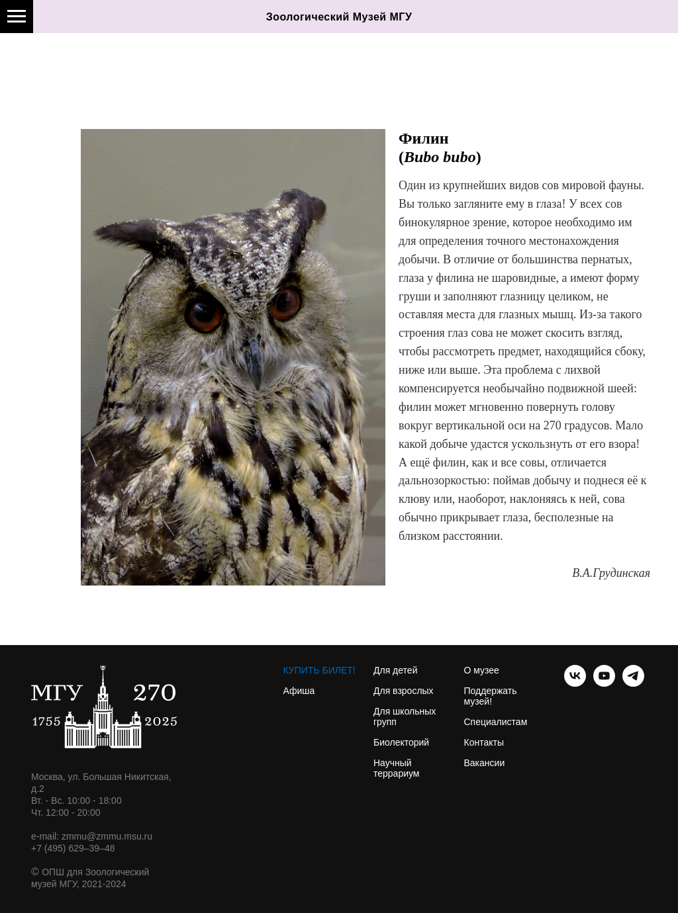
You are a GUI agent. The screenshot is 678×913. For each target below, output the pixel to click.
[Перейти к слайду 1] (233, 565)
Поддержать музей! (490, 696)
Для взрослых (403, 690)
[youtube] (604, 683)
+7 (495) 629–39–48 (73, 848)
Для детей (395, 670)
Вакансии (484, 763)
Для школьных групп (404, 716)
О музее (481, 670)
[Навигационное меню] (16, 16)
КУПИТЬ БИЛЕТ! (319, 670)
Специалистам (496, 722)
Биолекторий (401, 742)
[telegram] (633, 683)
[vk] (575, 683)
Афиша (299, 690)
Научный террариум (396, 768)
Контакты (484, 742)
